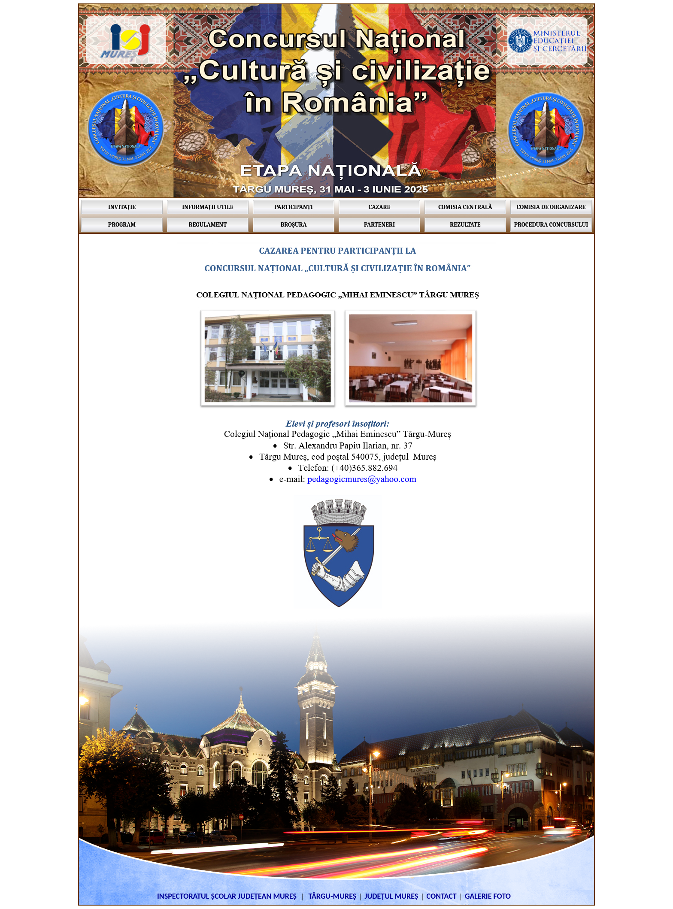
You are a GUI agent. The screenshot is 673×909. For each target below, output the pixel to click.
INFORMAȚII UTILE (207, 207)
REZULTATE (465, 224)
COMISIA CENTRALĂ (465, 207)
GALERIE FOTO (488, 896)
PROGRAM (122, 224)
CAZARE (380, 207)
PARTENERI (379, 224)
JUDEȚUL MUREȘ (391, 896)
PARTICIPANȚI (293, 207)
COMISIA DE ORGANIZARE (551, 207)
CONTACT (442, 896)
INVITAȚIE (122, 207)
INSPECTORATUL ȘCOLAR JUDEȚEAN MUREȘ (227, 896)
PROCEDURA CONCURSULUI (551, 224)
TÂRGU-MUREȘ (332, 896)
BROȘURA (293, 224)
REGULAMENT (208, 224)
